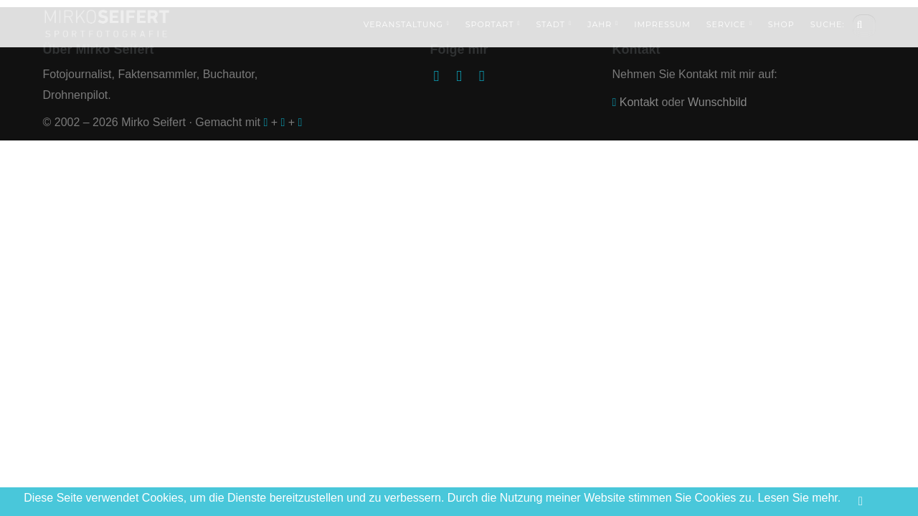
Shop (781, 24)
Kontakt (639, 102)
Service (729, 24)
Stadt (554, 24)
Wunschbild (717, 102)
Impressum (662, 24)
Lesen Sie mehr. (799, 498)
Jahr (602, 24)
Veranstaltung (407, 24)
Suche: (827, 24)
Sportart (493, 24)
